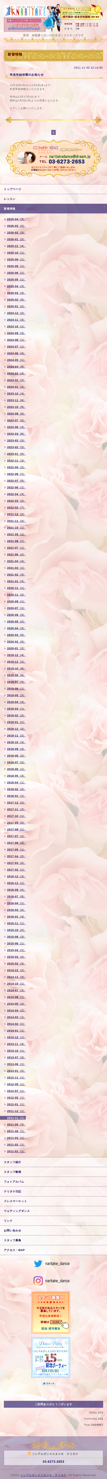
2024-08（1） (16, 339)
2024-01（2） (16, 386)
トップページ (12, 189)
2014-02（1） (16, 1023)
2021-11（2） (16, 521)
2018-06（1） (16, 769)
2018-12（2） (16, 728)
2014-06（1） (16, 997)
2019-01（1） (16, 722)
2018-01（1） (16, 795)
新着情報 (9, 208)
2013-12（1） (16, 1037)
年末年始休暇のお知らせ (27, 74)
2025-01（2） (16, 306)
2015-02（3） (16, 963)
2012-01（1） (16, 1104)
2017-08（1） (16, 829)
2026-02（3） (16, 232)
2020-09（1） (16, 601)
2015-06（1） (16, 943)
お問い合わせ (12, 1230)
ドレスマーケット (15, 1201)
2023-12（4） (16, 393)
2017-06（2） (16, 842)
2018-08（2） (16, 755)
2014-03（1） (16, 1017)
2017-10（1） (16, 816)
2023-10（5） (16, 407)
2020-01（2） (16, 648)
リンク (8, 1220)
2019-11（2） (16, 661)
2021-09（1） (16, 534)
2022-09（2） (16, 467)
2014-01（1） (16, 1030)
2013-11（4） (16, 1044)
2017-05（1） (16, 849)
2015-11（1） (16, 923)
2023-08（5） (16, 413)
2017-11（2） (16, 809)
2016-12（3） (16, 876)
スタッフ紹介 (12, 1162)
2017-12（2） (16, 802)
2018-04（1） (16, 782)
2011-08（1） (16, 1131)
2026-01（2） (16, 239)
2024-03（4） (16, 373)
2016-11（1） (16, 883)
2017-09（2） (16, 822)
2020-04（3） (16, 628)
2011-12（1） (16, 1111)
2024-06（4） (16, 353)
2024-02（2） (16, 380)
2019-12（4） (16, 655)
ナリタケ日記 (12, 1191)
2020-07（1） (16, 608)
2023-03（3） (16, 440)
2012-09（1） (16, 1084)
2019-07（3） (16, 681)
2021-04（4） (16, 561)
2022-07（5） (16, 480)
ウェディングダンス (17, 1210)
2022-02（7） (16, 507)
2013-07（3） (16, 1057)
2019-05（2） (16, 695)
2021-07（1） (16, 547)
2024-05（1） (16, 360)
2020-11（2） (16, 594)
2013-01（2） (16, 1070)
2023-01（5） (16, 453)
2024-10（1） (16, 326)
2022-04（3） (16, 494)
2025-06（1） (16, 272)
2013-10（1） (16, 1050)
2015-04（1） (16, 950)
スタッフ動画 (12, 1171)
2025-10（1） (16, 252)
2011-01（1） (16, 1151)
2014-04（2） (16, 1010)
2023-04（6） (16, 433)
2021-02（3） (16, 574)
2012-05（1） (16, 1097)
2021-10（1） (16, 527)
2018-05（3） (16, 775)
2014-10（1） (16, 983)
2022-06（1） (16, 487)
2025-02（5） (16, 299)
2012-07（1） (16, 1091)
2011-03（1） (16, 1137)
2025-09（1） (16, 259)
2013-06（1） (16, 1064)
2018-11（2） (16, 735)
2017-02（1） (16, 869)
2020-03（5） (16, 635)
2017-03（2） (16, 863)
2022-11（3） (16, 460)
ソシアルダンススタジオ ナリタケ (43, 1475)
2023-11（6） (16, 400)
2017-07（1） (16, 836)
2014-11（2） (16, 977)
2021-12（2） (16, 514)
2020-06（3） (16, 614)
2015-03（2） (16, 956)
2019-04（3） (16, 702)
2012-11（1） (16, 1077)
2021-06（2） (16, 554)
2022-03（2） (16, 500)
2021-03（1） (16, 567)
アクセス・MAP (14, 1250)
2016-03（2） (16, 909)
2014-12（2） (16, 970)
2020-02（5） (16, 641)
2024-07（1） (16, 346)
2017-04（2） (16, 856)
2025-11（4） (16, 246)
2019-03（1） (16, 708)
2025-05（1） (16, 279)
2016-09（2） (16, 889)
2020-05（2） (16, 621)
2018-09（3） (16, 749)
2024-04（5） (16, 366)
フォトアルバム (14, 1181)
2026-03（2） (16, 225)
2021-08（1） (16, 541)
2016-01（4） (16, 916)
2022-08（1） (16, 474)
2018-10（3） (16, 742)
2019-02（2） (16, 715)
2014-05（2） (16, 1003)
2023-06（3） (16, 427)
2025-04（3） (16, 286)
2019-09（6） (16, 675)
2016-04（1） (16, 903)
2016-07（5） (16, 896)
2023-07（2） (16, 420)
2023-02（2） (16, 447)
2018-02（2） (16, 789)
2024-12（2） (16, 313)
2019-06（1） (16, 688)
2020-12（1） (16, 588)
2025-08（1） (16, 266)
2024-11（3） (16, 319)
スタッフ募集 (12, 1240)
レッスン (9, 198)
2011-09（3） (16, 1124)
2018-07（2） (16, 762)
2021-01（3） (16, 581)
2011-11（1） (16, 1117)
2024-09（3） (16, 333)
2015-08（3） (16, 936)
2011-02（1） (16, 1144)
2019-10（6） (16, 668)
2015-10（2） (16, 930)
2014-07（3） (16, 990)
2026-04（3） (16, 219)
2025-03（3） (16, 292)
